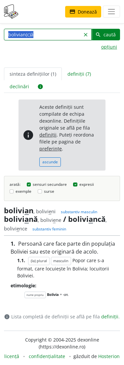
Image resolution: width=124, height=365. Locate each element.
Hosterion (109, 356)
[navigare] (111, 12)
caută (105, 34)
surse (49, 191)
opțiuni (109, 47)
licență (11, 356)
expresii (86, 184)
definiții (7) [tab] (79, 74)
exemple (23, 191)
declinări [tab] (19, 86)
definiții (48, 135)
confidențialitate (47, 356)
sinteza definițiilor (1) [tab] (33, 74)
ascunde (50, 162)
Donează (83, 12)
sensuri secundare (50, 184)
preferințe (50, 148)
